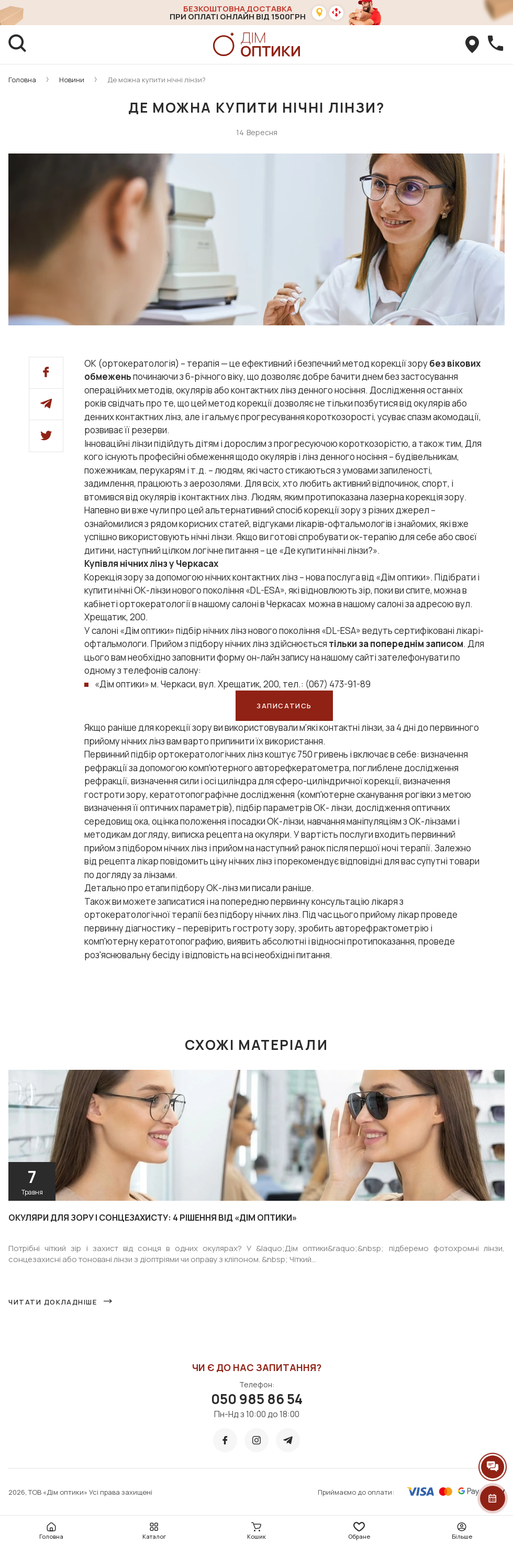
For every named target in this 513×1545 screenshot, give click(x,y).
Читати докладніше (52, 1302)
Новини (71, 79)
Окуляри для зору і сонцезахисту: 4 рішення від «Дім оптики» (152, 1217)
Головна (22, 79)
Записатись (284, 705)
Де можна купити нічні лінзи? (156, 79)
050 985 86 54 (257, 1398)
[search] (17, 44)
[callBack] (495, 44)
